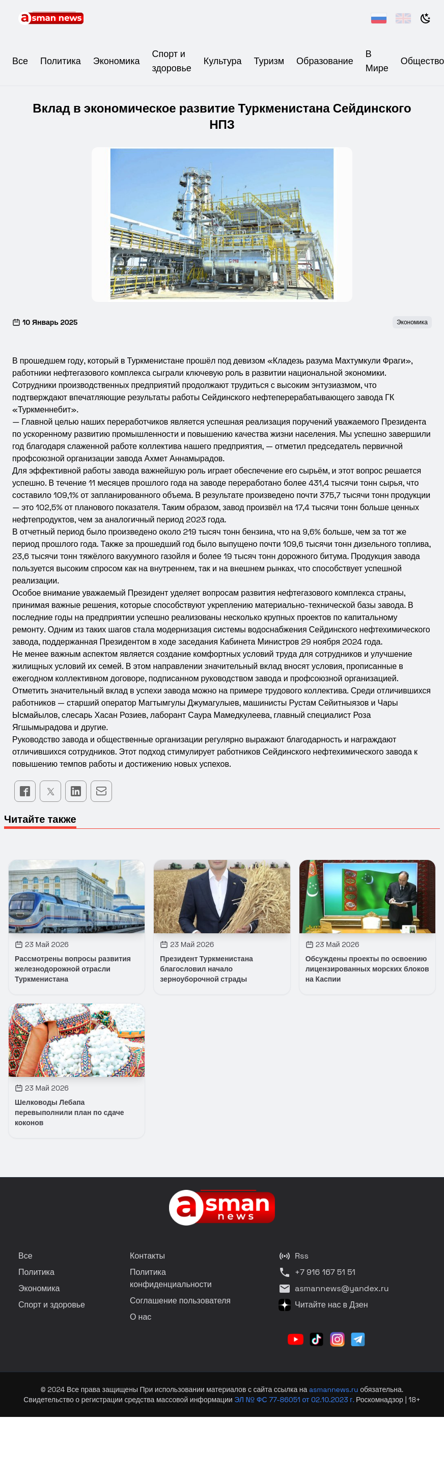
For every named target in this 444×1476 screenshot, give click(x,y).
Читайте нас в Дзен (323, 1305)
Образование (324, 61)
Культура (223, 61)
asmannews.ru (333, 1389)
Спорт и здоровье (51, 1304)
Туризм (269, 61)
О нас (140, 1317)
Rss (294, 1256)
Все (20, 61)
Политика (60, 61)
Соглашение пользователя (180, 1300)
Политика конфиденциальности (171, 1278)
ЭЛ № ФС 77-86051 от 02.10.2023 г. (295, 1399)
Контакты (147, 1255)
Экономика (116, 61)
